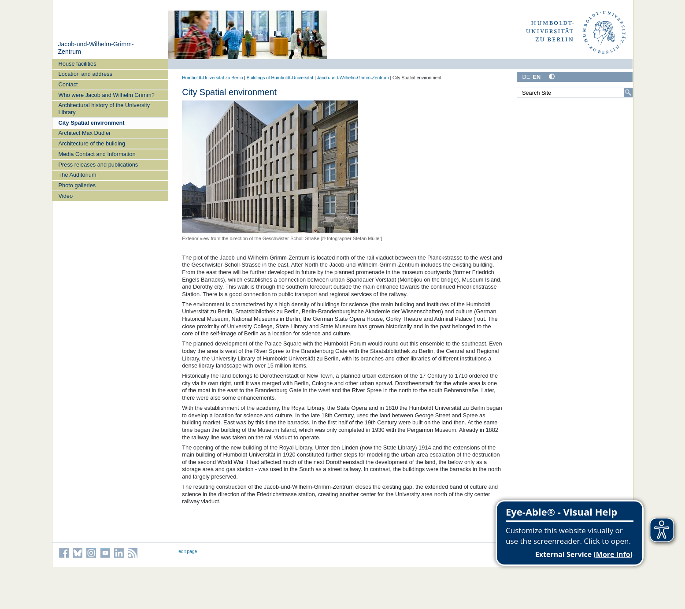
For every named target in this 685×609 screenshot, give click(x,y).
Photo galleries (77, 185)
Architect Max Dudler (85, 133)
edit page (187, 551)
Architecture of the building (92, 143)
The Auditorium (77, 174)
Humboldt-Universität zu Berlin (212, 77)
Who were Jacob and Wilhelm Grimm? (107, 95)
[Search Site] (575, 92)
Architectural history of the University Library (104, 108)
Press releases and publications (98, 164)
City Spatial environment (92, 122)
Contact (68, 84)
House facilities (77, 63)
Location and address (85, 74)
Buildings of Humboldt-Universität (280, 77)
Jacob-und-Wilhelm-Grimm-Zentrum (353, 77)
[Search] (628, 92)
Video (66, 196)
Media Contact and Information (97, 154)
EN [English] (537, 77)
